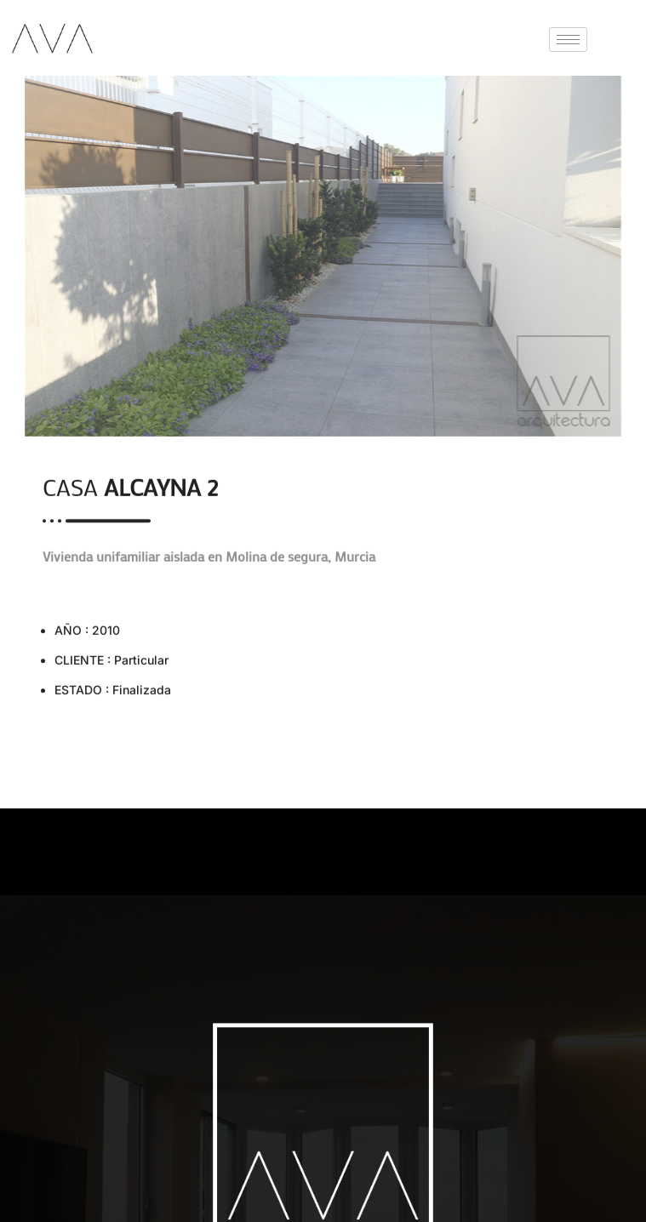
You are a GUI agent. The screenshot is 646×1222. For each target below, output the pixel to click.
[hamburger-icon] (568, 39)
